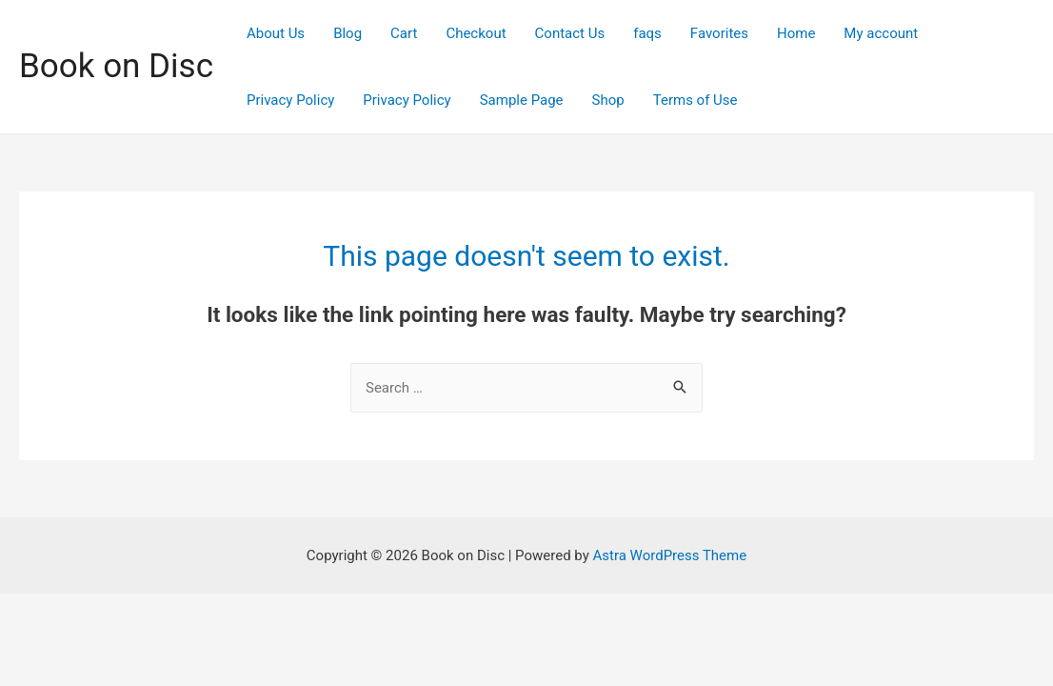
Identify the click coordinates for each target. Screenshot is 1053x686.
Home (796, 33)
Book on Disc (116, 66)
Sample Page (522, 100)
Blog (347, 33)
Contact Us (570, 33)
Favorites (719, 33)
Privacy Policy (290, 100)
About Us (276, 33)
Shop (608, 100)
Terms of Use (695, 100)
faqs (647, 33)
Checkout (476, 33)
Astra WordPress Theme (669, 555)
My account (881, 33)
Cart (403, 33)
